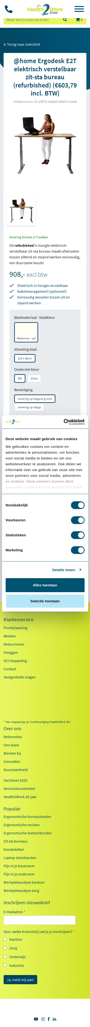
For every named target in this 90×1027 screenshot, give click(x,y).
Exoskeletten (14, 849)
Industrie (16, 965)
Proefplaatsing (15, 627)
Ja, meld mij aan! (20, 979)
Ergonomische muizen (22, 824)
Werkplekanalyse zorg (21, 890)
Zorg (13, 948)
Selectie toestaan (45, 601)
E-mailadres (14, 911)
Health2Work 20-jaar (20, 796)
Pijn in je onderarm (19, 874)
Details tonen (63, 570)
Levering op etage (29, 407)
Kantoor (16, 939)
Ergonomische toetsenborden (28, 832)
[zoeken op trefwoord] (31, 19)
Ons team (11, 745)
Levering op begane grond (35, 399)
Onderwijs (17, 956)
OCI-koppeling (15, 660)
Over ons (12, 728)
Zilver (34, 378)
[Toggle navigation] (79, 9)
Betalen (10, 636)
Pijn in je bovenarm (19, 865)
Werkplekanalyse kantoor (24, 882)
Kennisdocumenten (19, 788)
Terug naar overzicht (22, 44)
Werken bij (12, 753)
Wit (20, 378)
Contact (10, 668)
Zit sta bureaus (16, 841)
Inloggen (11, 652)
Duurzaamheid (16, 769)
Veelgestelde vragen (20, 677)
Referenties (13, 736)
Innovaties (12, 761)
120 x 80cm (25, 358)
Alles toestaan (45, 585)
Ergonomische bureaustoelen (27, 816)
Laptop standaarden (20, 857)
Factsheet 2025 (15, 780)
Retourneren (14, 644)
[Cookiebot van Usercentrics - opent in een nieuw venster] (64, 422)
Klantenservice (19, 619)
